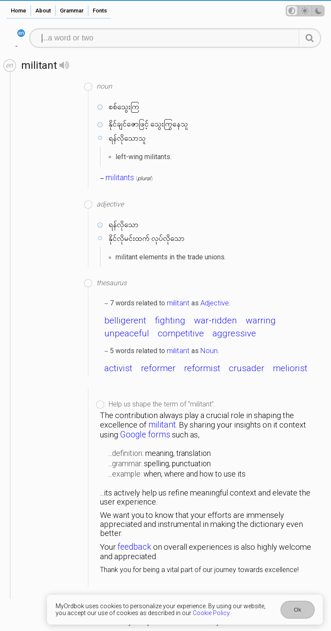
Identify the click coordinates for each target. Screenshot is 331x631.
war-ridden (215, 320)
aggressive (234, 333)
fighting (170, 320)
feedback (134, 547)
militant (178, 303)
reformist (202, 368)
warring (261, 320)
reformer (158, 368)
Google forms (145, 435)
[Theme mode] (305, 10)
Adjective (214, 303)
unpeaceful (126, 333)
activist (118, 368)
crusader (246, 368)
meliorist (290, 368)
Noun (209, 350)
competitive (181, 333)
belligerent (125, 320)
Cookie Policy (211, 612)
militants (120, 177)
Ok (297, 609)
